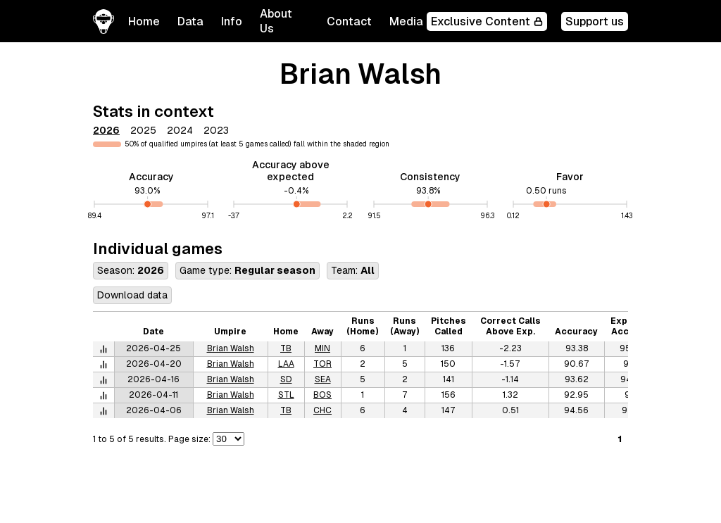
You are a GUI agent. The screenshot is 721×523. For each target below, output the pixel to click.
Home (144, 21)
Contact (349, 21)
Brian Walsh (230, 348)
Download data (132, 295)
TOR (322, 364)
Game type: (247, 270)
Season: (130, 270)
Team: (353, 270)
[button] (190, 21)
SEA (323, 379)
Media (406, 21)
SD (286, 379)
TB (285, 348)
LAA (286, 364)
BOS (322, 395)
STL (286, 395)
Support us (594, 21)
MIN (322, 348)
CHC (322, 410)
